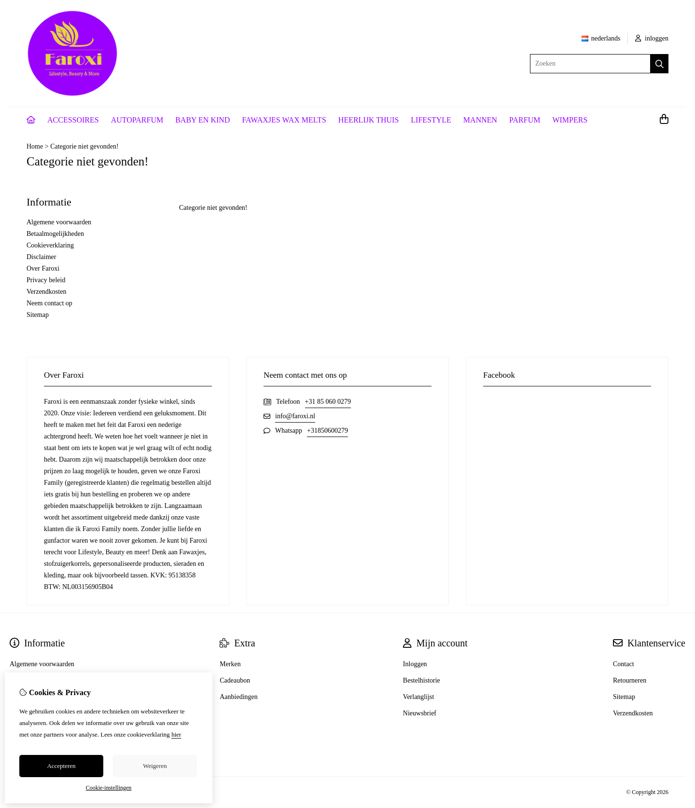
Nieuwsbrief (419, 713)
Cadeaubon (235, 680)
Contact (623, 664)
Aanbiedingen (239, 696)
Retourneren (629, 680)
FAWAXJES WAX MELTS (284, 120)
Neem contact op (49, 303)
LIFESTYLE (431, 120)
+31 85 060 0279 (328, 401)
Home (35, 146)
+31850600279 (327, 430)
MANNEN (480, 120)
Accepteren (61, 765)
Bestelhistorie (421, 680)
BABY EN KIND (202, 120)
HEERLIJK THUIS (368, 120)
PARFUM (524, 120)
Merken (230, 664)
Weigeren (155, 765)
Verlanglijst (418, 696)
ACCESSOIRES (73, 120)
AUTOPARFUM (137, 120)
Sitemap (38, 314)
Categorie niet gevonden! (84, 146)
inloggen (652, 38)
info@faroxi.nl (295, 416)
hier (176, 734)
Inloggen (415, 664)
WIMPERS (569, 120)
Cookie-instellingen (109, 787)
